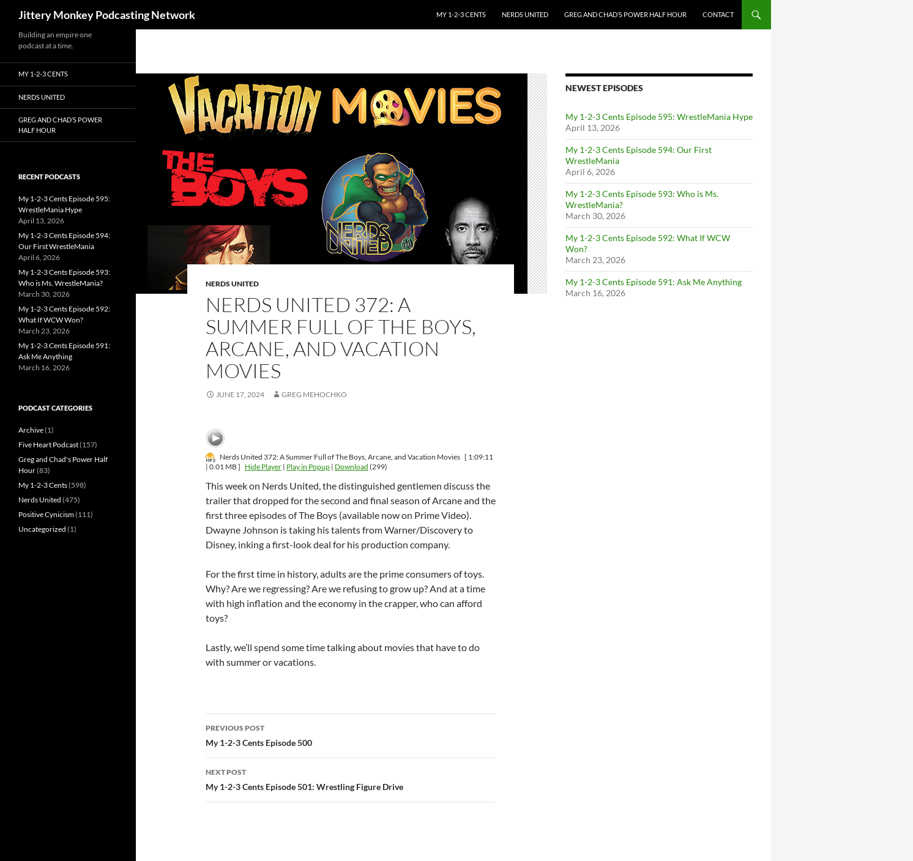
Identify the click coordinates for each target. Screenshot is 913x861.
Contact (718, 14)
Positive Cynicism (46, 514)
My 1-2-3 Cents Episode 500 (351, 734)
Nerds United (525, 14)
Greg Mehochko (314, 394)
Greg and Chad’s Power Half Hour (625, 14)
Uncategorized (42, 529)
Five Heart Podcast (48, 444)
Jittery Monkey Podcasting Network (106, 14)
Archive (30, 429)
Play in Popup (308, 466)
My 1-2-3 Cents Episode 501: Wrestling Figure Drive (351, 778)
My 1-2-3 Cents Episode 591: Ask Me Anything (653, 282)
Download (351, 466)
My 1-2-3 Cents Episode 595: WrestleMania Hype (659, 116)
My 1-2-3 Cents (461, 14)
